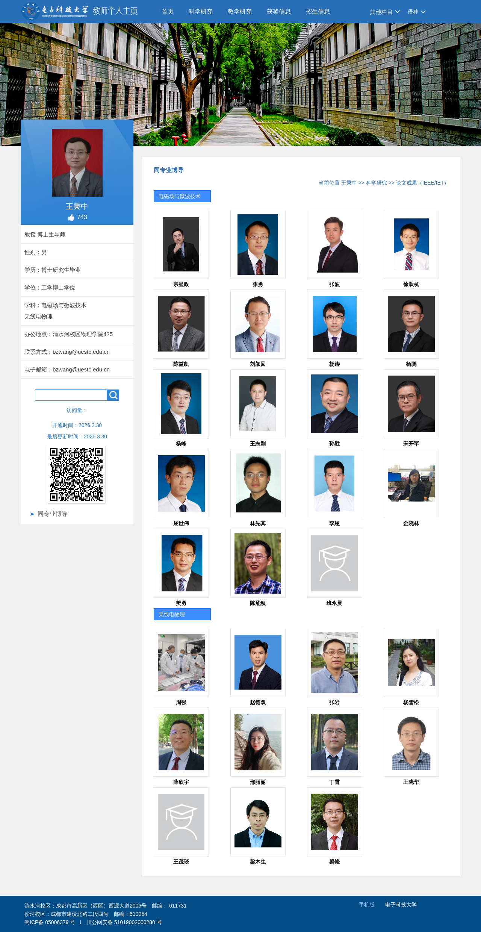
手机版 (367, 905)
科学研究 (201, 11)
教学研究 (240, 11)
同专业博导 (53, 514)
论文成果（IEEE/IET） (422, 183)
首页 (168, 11)
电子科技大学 (401, 905)
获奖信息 (279, 11)
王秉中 (349, 183)
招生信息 (318, 11)
